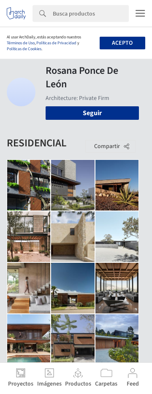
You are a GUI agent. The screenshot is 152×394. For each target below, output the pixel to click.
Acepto (122, 43)
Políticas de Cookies (24, 49)
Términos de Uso (21, 43)
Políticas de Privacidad (56, 43)
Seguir (92, 113)
